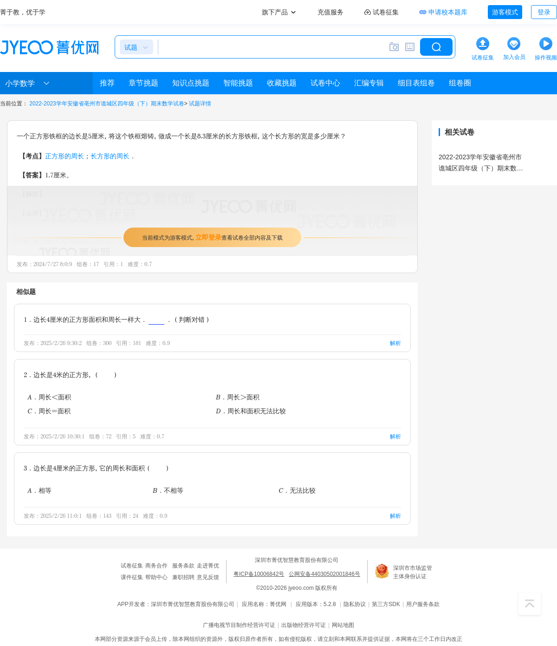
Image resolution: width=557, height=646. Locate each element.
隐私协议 (354, 604)
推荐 (107, 83)
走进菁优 (208, 565)
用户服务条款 (423, 604)
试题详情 (200, 103)
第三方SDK (386, 604)
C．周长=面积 (49, 411)
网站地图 (343, 625)
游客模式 (505, 12)
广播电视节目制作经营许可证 (239, 625)
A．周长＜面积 (49, 397)
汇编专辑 (369, 83)
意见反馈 (208, 577)
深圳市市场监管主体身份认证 (412, 572)
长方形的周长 (110, 156)
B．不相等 (168, 490)
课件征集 (132, 577)
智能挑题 (238, 83)
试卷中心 (325, 83)
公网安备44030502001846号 (324, 574)
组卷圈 (460, 83)
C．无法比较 (297, 490)
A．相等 (39, 490)
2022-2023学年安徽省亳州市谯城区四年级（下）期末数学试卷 (106, 103)
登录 (544, 12)
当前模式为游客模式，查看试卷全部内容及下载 (212, 237)
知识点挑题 (190, 83)
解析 (395, 342)
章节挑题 (143, 83)
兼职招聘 (183, 577)
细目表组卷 (416, 83)
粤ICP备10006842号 (258, 574)
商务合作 (156, 565)
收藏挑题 (282, 83)
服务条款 (183, 565)
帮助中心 (156, 577)
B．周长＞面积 (237, 397)
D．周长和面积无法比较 (251, 411)
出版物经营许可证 (303, 625)
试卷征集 (132, 565)
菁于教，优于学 (22, 12)
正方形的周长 (64, 156)
